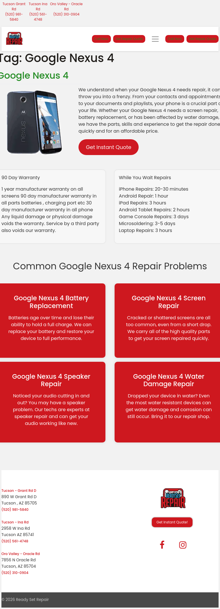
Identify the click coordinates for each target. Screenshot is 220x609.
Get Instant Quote (108, 147)
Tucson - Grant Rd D (18, 490)
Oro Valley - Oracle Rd (66, 6)
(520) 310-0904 (66, 14)
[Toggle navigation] (155, 39)
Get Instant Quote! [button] (172, 522)
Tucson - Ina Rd (15, 522)
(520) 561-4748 (38, 17)
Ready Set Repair (32, 599)
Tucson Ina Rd (38, 6)
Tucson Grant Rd (14, 6)
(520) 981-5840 (14, 17)
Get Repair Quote (129, 38)
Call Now (101, 38)
